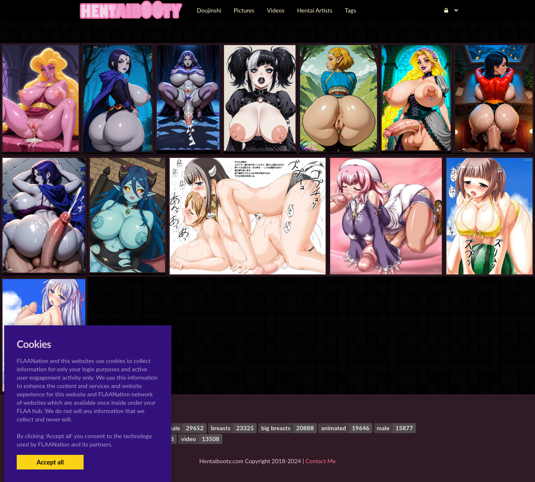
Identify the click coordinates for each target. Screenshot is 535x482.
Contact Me (321, 460)
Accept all (50, 462)
